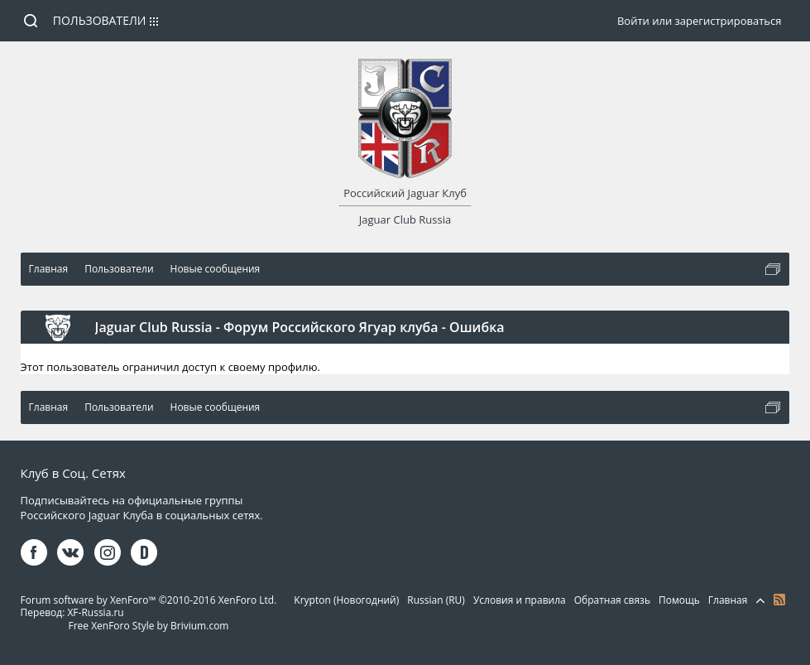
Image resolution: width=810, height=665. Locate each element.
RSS (779, 599)
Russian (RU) (436, 600)
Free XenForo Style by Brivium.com (148, 626)
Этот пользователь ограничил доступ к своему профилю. (170, 366)
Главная (728, 600)
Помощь (679, 600)
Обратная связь (612, 600)
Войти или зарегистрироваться (699, 20)
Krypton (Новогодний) (346, 600)
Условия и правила (519, 600)
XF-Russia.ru (95, 612)
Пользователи (99, 20)
